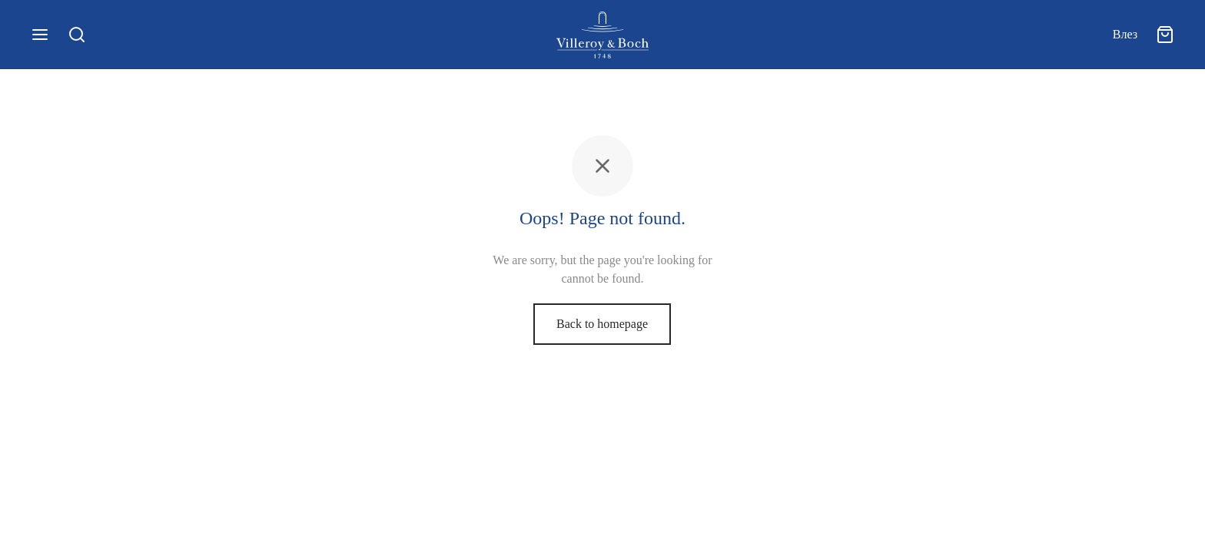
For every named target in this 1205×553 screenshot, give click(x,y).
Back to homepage (602, 323)
